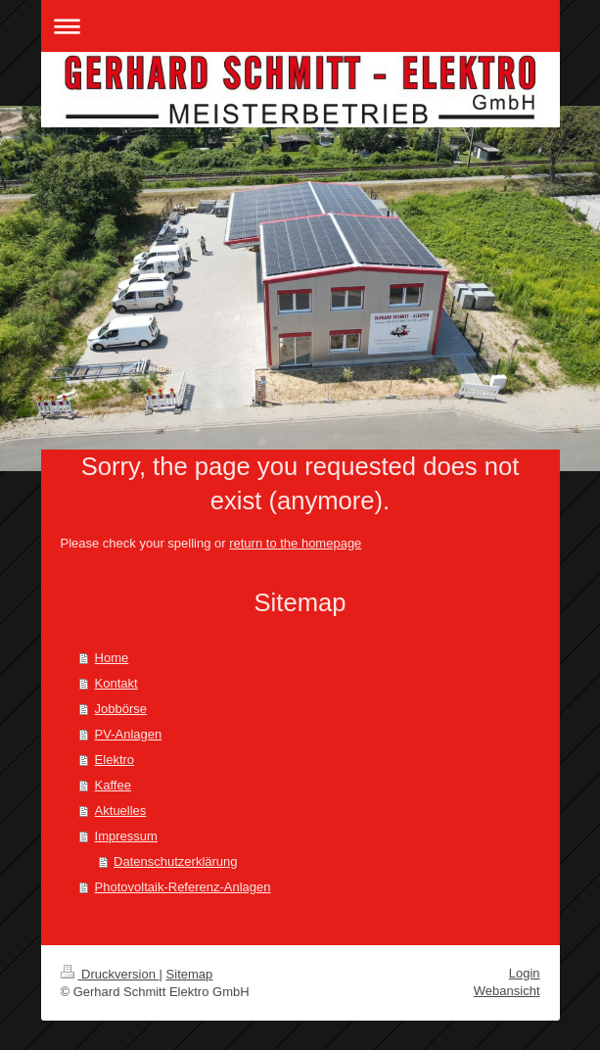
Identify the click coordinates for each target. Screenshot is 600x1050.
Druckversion (110, 974)
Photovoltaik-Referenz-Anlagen (183, 887)
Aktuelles (121, 810)
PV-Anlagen (128, 734)
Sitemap (189, 974)
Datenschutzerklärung (175, 861)
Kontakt (116, 683)
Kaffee (113, 785)
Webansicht (507, 990)
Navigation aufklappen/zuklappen (300, 26)
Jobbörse (121, 708)
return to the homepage (295, 543)
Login (524, 973)
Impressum (126, 836)
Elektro (114, 759)
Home (112, 657)
